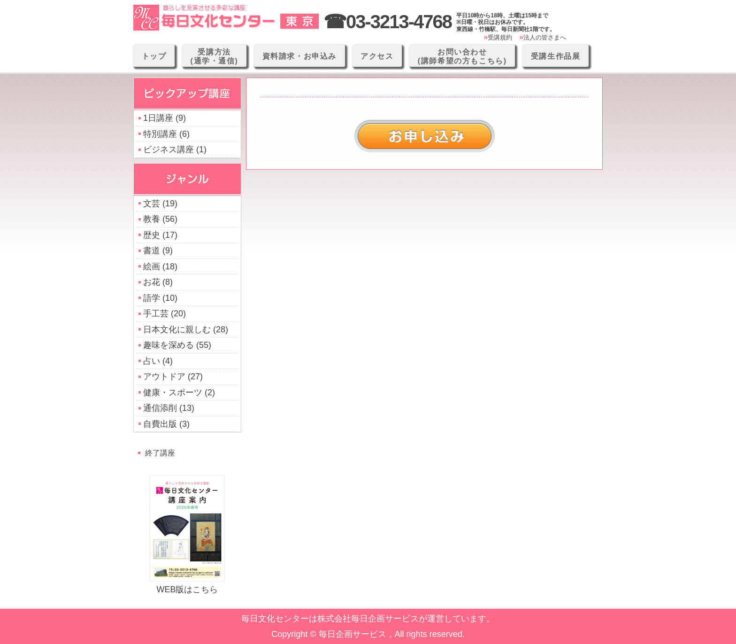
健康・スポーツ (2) (179, 392)
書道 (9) (158, 250)
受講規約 (500, 37)
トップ (154, 56)
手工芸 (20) (164, 313)
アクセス (376, 56)
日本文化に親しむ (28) (185, 329)
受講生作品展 (556, 56)
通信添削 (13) (168, 408)
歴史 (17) (160, 235)
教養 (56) (160, 219)
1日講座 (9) (164, 118)
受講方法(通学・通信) (214, 56)
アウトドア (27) (173, 376)
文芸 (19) (160, 203)
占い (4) (158, 361)
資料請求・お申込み (299, 56)
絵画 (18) (160, 266)
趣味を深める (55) (177, 345)
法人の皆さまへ (544, 37)
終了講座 (160, 452)
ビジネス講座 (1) (175, 149)
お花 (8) (158, 282)
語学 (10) (160, 298)
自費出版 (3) (166, 424)
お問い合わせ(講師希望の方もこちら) (462, 56)
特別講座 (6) (166, 134)
